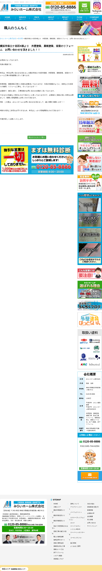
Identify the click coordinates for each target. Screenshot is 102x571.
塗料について (72, 503)
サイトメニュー (90, 523)
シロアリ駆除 (55, 540)
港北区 (43, 558)
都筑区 (57, 558)
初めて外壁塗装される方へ (59, 517)
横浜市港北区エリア (57, 512)
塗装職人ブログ (56, 543)
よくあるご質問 (73, 534)
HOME (54, 503)
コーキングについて (74, 528)
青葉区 (7, 558)
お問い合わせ (89, 520)
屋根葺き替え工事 (57, 532)
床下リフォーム (56, 537)
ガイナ (71, 516)
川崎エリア (55, 506)
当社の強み (89, 503)
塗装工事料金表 (56, 529)
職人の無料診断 (56, 523)
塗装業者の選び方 (90, 506)
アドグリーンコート (74, 506)
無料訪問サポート (57, 526)
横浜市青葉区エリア (57, 509)
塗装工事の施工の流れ (58, 520)
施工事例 (71, 531)
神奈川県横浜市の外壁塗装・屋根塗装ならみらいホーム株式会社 (49, 568)
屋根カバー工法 (56, 535)
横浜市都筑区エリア (57, 514)
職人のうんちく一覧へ (37, 137)
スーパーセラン (73, 519)
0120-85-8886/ (23, 524)
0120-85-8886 (89, 441)
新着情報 (88, 509)
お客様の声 (89, 512)
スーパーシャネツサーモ (75, 525)
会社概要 (88, 514)
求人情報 (88, 517)
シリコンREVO (73, 522)
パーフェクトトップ (74, 509)
